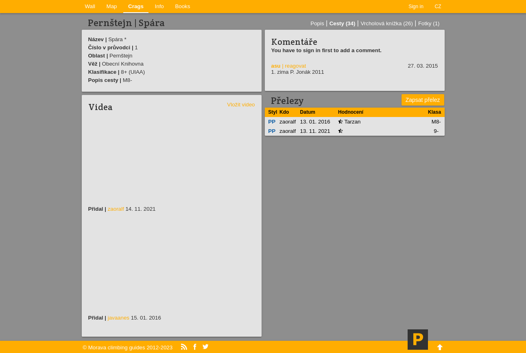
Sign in (415, 6)
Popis (317, 23)
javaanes (118, 318)
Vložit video (241, 104)
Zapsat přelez (423, 100)
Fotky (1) (429, 23)
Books (182, 6)
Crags (136, 6)
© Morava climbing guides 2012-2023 (127, 347)
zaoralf (116, 209)
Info (159, 6)
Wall (90, 6)
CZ (438, 6)
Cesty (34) (343, 23)
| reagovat (294, 66)
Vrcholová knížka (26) (386, 23)
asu (276, 66)
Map (112, 6)
